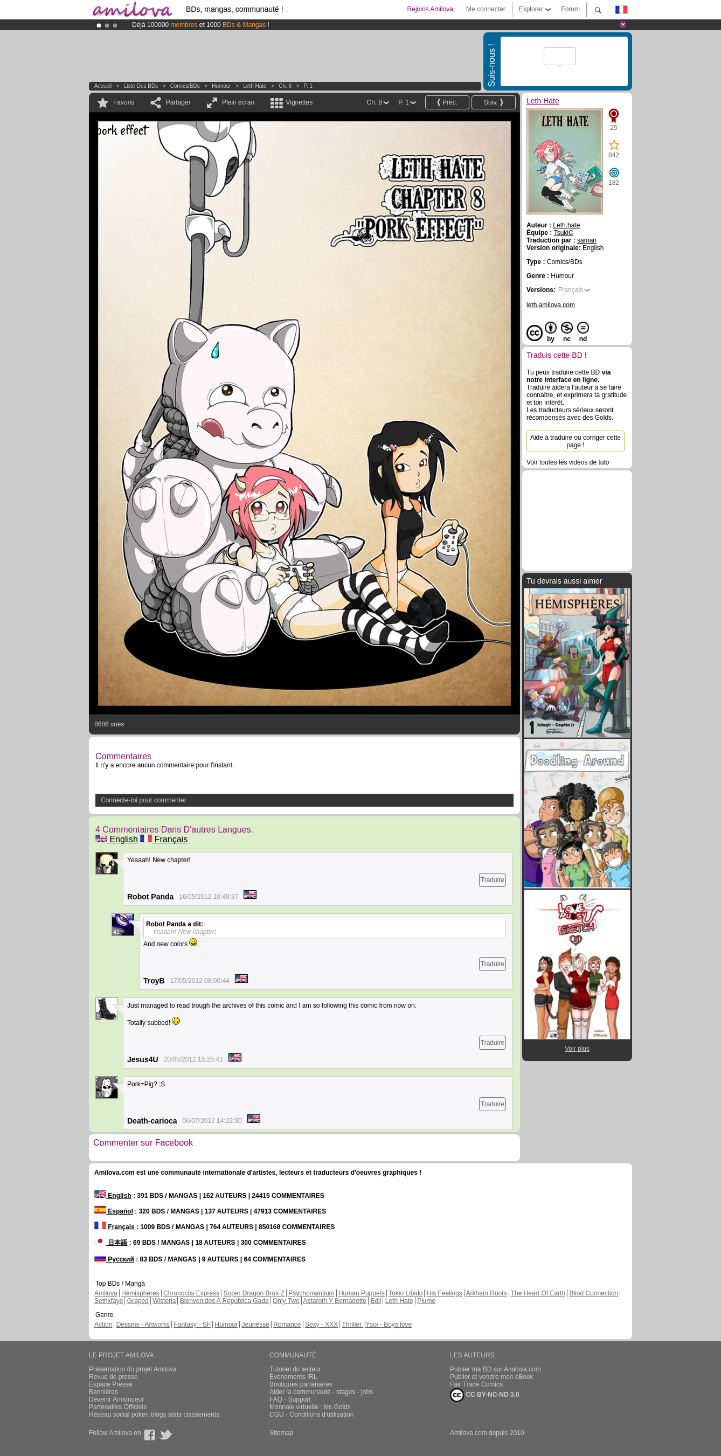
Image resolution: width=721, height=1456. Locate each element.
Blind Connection (593, 1293)
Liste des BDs (141, 86)
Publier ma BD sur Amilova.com (495, 1369)
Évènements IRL (293, 1377)
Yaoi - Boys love (388, 1324)
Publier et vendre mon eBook (491, 1377)
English (116, 839)
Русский (114, 1259)
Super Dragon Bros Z (253, 1293)
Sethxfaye (108, 1301)
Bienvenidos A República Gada (224, 1301)
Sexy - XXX (321, 1324)
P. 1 (308, 86)
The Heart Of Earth (538, 1293)
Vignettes (299, 102)
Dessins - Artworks (143, 1324)
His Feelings (444, 1293)
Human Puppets (361, 1293)
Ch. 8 (285, 86)
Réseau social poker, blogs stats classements (154, 1414)
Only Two (286, 1301)
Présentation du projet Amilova (133, 1369)
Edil (375, 1301)
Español (113, 1211)
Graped (138, 1301)
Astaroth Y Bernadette (334, 1301)
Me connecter (485, 9)
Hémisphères (140, 1293)
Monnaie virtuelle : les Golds (310, 1407)
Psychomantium (311, 1293)
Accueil (103, 86)
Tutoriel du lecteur (295, 1369)
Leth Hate (254, 86)
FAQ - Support (290, 1399)
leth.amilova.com (550, 305)
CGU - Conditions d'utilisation (311, 1414)
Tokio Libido (405, 1293)
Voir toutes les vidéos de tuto (567, 462)
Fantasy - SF (192, 1324)
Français (164, 839)
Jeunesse (255, 1324)
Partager (178, 102)
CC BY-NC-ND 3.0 (484, 1395)
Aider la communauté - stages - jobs (321, 1392)
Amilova (105, 1293)
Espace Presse (111, 1384)
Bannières (103, 1392)
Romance (287, 1324)
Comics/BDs (185, 86)
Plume (426, 1301)
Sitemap (281, 1433)
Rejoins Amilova (430, 9)
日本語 (110, 1242)
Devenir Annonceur (116, 1399)
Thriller (352, 1324)
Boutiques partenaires (300, 1384)
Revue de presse (113, 1377)
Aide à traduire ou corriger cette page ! (575, 441)
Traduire (492, 880)
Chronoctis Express (191, 1293)
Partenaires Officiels (118, 1407)
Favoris (123, 102)
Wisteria (164, 1301)
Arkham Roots (486, 1293)
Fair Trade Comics (476, 1384)
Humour (221, 86)
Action (103, 1324)
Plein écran (238, 102)
